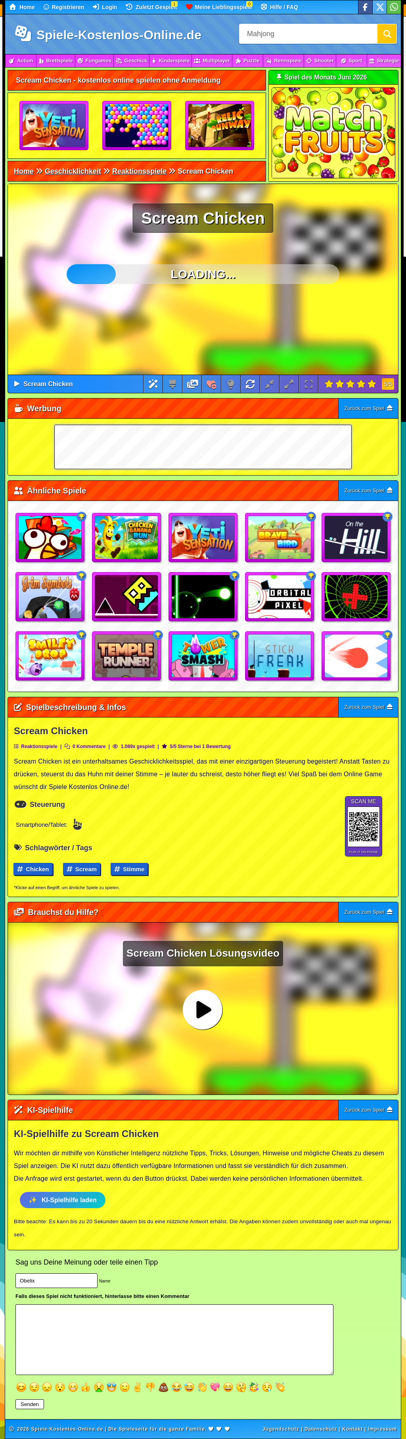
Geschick (131, 61)
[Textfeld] (174, 1339)
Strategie (384, 61)
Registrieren (64, 7)
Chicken (33, 869)
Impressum (382, 1429)
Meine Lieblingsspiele (219, 7)
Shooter (320, 61)
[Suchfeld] (308, 34)
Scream (82, 869)
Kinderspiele (170, 61)
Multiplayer (212, 61)
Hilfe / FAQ (279, 7)
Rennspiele (283, 61)
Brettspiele (55, 61)
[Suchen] (387, 34)
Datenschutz (320, 1429)
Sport (351, 61)
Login (105, 7)
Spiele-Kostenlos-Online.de (108, 35)
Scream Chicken (48, 384)
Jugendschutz (280, 1429)
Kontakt (352, 1429)
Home (22, 7)
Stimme (129, 869)
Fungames (94, 61)
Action (21, 61)
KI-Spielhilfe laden (69, 1200)
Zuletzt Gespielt (151, 7)
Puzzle (247, 61)
